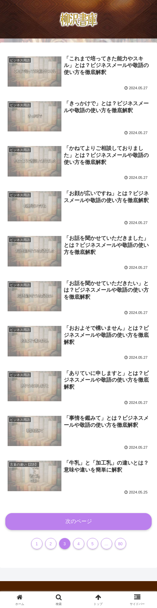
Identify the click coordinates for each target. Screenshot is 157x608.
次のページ (78, 521)
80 (120, 544)
